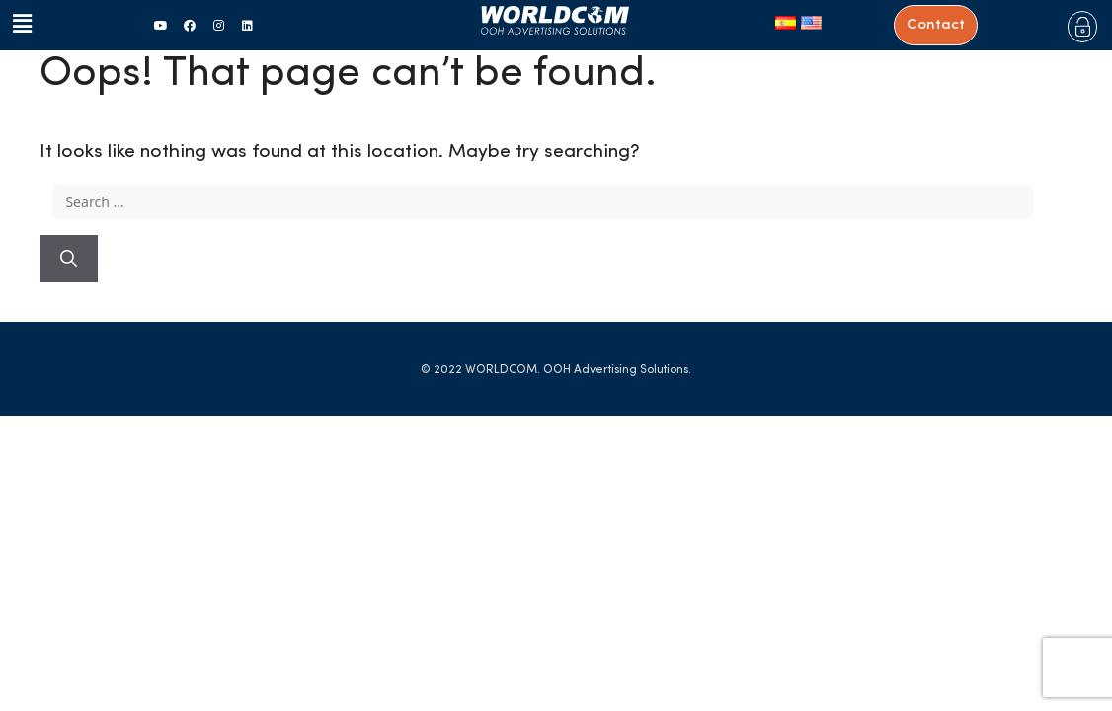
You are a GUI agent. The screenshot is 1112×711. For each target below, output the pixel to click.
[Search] (69, 258)
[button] (17, 24)
